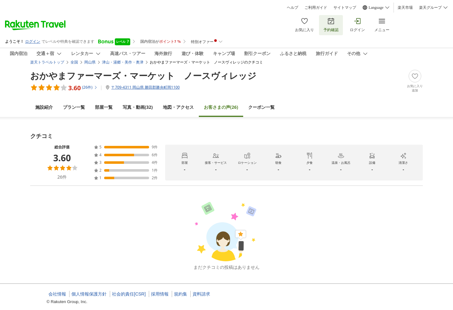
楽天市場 (405, 7)
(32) (138, 107)
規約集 (180, 293)
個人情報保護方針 (89, 293)
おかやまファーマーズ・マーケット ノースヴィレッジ (143, 75)
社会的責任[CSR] (129, 293)
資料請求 (201, 293)
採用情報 (160, 293)
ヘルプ (292, 7)
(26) (221, 107)
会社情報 (57, 293)
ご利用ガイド (316, 7)
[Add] (415, 81)
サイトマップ (344, 7)
